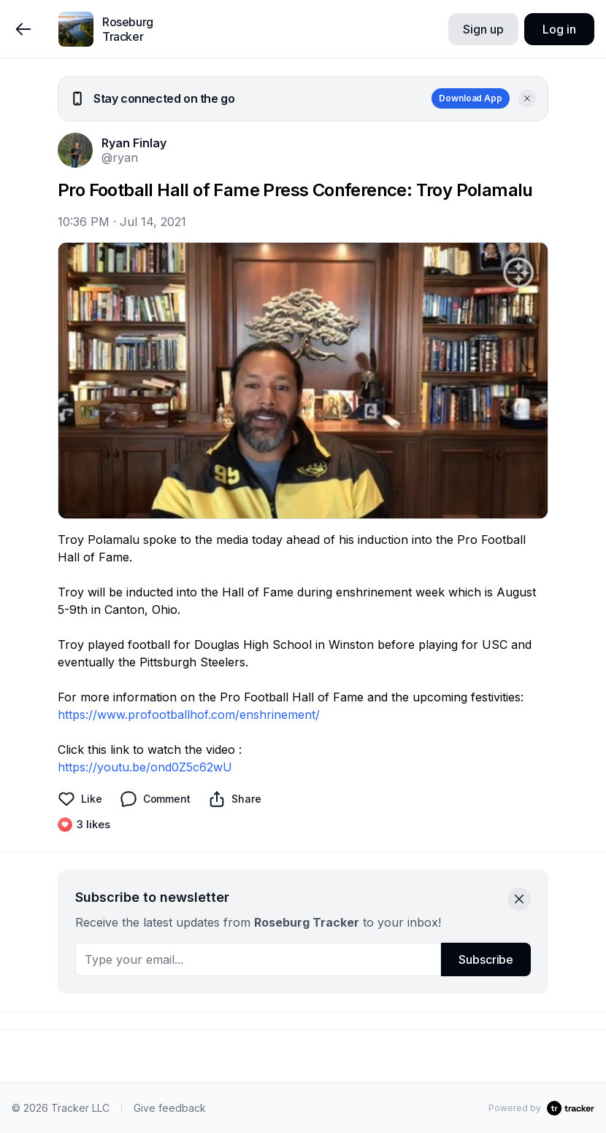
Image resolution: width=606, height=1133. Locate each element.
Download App (470, 98)
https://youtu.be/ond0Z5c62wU (145, 767)
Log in (558, 29)
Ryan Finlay (133, 143)
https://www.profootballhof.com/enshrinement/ (189, 714)
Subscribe (486, 959)
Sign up (483, 29)
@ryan (119, 157)
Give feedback (170, 1108)
